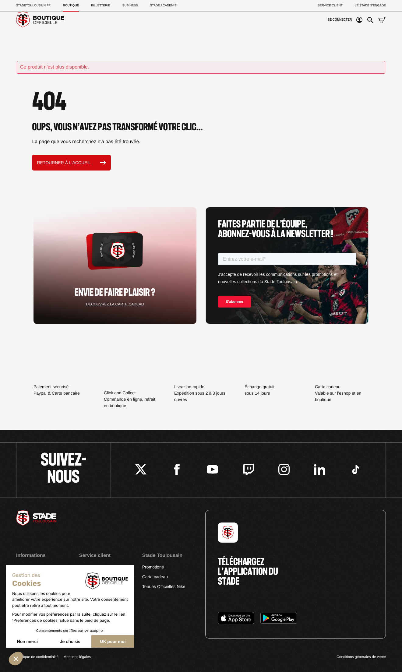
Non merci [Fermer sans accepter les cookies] (27, 641)
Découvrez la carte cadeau (115, 304)
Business (130, 5)
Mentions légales (77, 657)
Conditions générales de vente (361, 657)
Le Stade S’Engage (370, 5)
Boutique (71, 5)
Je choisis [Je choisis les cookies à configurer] (70, 641)
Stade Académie (163, 5)
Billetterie (100, 5)
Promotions (153, 567)
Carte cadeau (155, 576)
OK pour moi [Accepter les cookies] (112, 641)
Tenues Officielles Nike (163, 586)
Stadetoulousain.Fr (33, 5)
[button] (16, 658)
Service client (330, 5)
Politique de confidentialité (37, 657)
